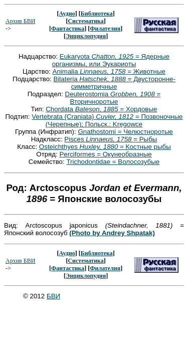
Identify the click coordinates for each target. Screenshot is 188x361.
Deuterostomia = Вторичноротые (113, 97)
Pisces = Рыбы (110, 139)
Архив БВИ (20, 21)
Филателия (105, 28)
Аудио (67, 13)
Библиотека (97, 13)
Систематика (85, 21)
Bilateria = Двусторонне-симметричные (114, 82)
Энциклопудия (86, 36)
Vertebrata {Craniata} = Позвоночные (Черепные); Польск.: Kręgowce (107, 120)
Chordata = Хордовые (101, 109)
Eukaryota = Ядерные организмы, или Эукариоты (110, 60)
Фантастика (67, 28)
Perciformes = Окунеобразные (105, 154)
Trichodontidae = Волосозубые (112, 161)
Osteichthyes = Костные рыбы (105, 146)
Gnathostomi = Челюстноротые (125, 131)
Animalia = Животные (109, 71)
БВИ (53, 296)
